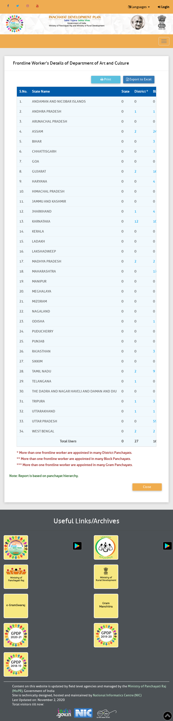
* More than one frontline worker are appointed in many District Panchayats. (74, 453)
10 (155, 221)
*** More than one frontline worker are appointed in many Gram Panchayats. (74, 465)
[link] (76, 21)
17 (155, 271)
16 (155, 171)
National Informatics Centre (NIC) (117, 695)
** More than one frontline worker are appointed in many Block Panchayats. (74, 459)
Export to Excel (138, 79)
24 (155, 131)
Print (105, 79)
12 (136, 221)
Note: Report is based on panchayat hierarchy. (43, 476)
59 (155, 421)
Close (147, 487)
